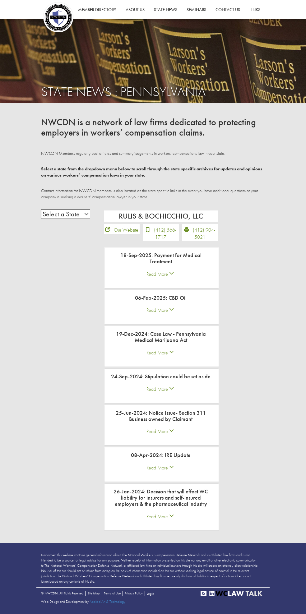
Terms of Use (112, 593)
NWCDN (58, 17)
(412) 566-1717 (165, 233)
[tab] (161, 267)
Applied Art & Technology (107, 601)
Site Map (93, 593)
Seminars (196, 9)
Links (254, 9)
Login (150, 593)
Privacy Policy (134, 593)
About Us (135, 9)
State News (165, 9)
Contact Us (228, 9)
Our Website (126, 230)
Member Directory (97, 9)
